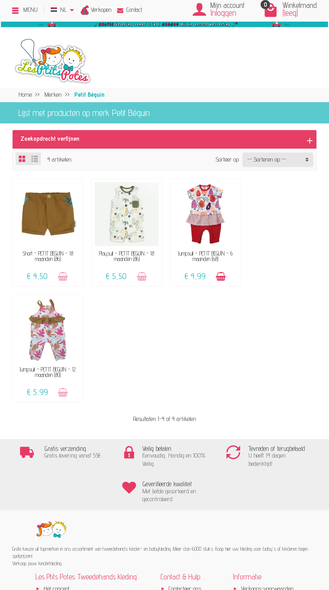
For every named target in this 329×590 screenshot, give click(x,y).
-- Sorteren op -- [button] (266, 159)
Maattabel (179, 486)
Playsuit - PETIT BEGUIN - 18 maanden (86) (125, 255)
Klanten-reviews (62, 475)
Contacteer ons (185, 443)
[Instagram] (76, 551)
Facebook (251, 507)
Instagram (253, 518)
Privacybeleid (255, 454)
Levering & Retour (189, 464)
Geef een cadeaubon (66, 486)
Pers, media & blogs (264, 475)
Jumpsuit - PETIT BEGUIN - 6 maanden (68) (203, 255)
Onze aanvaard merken (71, 464)
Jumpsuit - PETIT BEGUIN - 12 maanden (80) (282, 255)
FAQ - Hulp (181, 454)
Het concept (57, 443)
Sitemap (250, 496)
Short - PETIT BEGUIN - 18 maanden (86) (47, 255)
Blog (245, 486)
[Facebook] (57, 551)
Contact (129, 9)
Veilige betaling (185, 475)
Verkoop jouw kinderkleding (75, 454)
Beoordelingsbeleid (261, 464)
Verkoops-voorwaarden (267, 443)
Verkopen (101, 9)
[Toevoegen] (62, 276)
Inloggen (223, 13)
